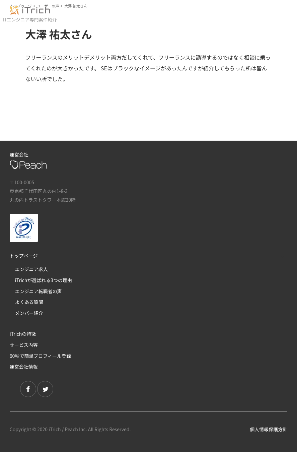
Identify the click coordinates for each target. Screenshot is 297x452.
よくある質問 (29, 302)
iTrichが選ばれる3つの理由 (43, 280)
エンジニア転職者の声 (38, 291)
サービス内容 (24, 344)
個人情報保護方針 (268, 429)
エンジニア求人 (31, 269)
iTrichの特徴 (23, 333)
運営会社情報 (24, 366)
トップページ (24, 255)
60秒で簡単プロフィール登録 (40, 355)
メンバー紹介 (29, 313)
